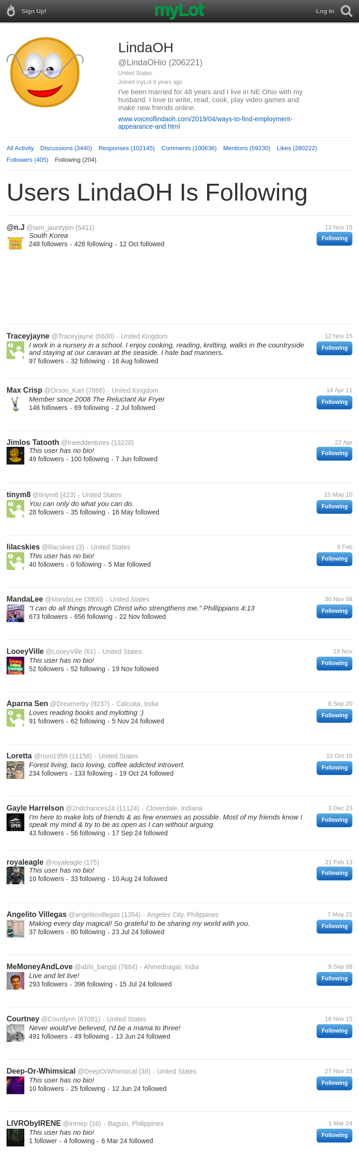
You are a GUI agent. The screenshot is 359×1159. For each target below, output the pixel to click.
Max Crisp (24, 390)
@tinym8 (45, 495)
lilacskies (23, 547)
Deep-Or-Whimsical (42, 1071)
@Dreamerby (69, 704)
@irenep (75, 1123)
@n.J (16, 227)
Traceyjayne (29, 336)
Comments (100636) (189, 148)
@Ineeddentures (85, 442)
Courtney (23, 1019)
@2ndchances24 (90, 808)
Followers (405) (28, 159)
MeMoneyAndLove (39, 967)
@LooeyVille (64, 651)
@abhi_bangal (95, 967)
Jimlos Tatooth (33, 442)
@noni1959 (51, 756)
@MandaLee (63, 599)
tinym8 (19, 495)
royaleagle (25, 862)
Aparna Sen (27, 704)
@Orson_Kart (64, 390)
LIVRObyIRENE (34, 1123)
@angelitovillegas (94, 914)
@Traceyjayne (72, 336)
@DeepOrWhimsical (107, 1071)
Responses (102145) (127, 148)
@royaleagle (63, 862)
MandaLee (25, 599)
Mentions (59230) (246, 148)
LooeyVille (25, 651)
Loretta (20, 756)
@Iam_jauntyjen (50, 227)
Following (335, 238)
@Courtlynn (58, 1019)
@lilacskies (58, 547)
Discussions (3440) (66, 148)
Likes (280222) (297, 148)
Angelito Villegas (37, 914)
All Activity (20, 148)
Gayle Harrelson (35, 808)
